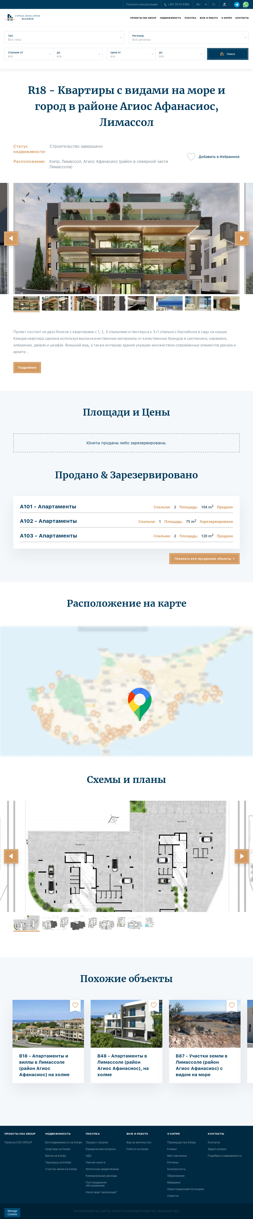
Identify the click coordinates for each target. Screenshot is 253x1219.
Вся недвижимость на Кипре (63, 1142)
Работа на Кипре (137, 1149)
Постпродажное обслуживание (96, 1184)
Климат (172, 1149)
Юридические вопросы (101, 1149)
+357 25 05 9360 (177, 4)
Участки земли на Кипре (61, 1169)
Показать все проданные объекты (203, 558)
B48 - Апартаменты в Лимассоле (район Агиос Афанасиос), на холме (123, 1065)
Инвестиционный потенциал (185, 1189)
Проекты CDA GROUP (143, 17)
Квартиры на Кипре (57, 1149)
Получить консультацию (142, 4)
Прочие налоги (95, 1162)
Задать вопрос (217, 1149)
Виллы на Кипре (55, 1155)
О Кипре (226, 17)
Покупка (190, 17)
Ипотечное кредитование (102, 1169)
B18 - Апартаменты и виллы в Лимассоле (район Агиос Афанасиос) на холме (44, 1065)
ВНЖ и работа (209, 17)
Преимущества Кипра (181, 1142)
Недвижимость (170, 17)
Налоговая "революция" (101, 1192)
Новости (172, 1195)
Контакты (242, 17)
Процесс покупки (97, 1142)
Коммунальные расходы (101, 1175)
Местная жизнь (177, 1155)
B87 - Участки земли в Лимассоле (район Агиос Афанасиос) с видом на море (201, 1065)
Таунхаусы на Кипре (58, 1162)
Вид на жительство (138, 1142)
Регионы (172, 1162)
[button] (11, 238)
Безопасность (176, 1169)
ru (198, 4)
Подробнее (27, 367)
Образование (176, 1175)
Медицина (173, 1182)
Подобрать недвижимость (225, 1155)
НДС (89, 1155)
